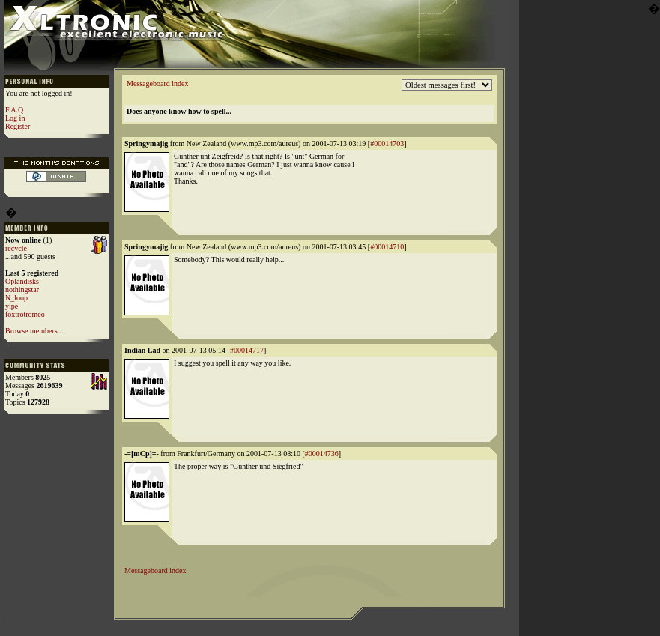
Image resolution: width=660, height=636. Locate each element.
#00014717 (247, 350)
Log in (15, 118)
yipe (11, 306)
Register (17, 126)
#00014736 (322, 453)
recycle (16, 248)
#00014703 (387, 143)
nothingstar (22, 289)
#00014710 (387, 247)
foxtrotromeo (25, 314)
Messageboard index (157, 83)
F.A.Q (14, 110)
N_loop (16, 298)
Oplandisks (22, 281)
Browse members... (34, 331)
